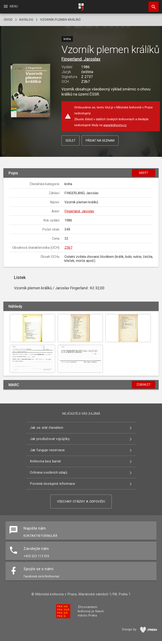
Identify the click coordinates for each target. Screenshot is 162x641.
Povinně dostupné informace (52, 484)
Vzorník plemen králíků (60, 20)
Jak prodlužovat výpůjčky (50, 439)
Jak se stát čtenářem (46, 428)
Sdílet (70, 140)
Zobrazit (143, 384)
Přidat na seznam (100, 140)
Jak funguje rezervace (47, 450)
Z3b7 (68, 248)
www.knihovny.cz (115, 125)
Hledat (151, 4)
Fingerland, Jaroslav (81, 59)
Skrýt (143, 173)
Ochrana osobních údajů (48, 472)
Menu (10, 6)
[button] (30, 91)
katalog (26, 20)
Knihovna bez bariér (45, 461)
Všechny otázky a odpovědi (81, 501)
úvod (8, 20)
